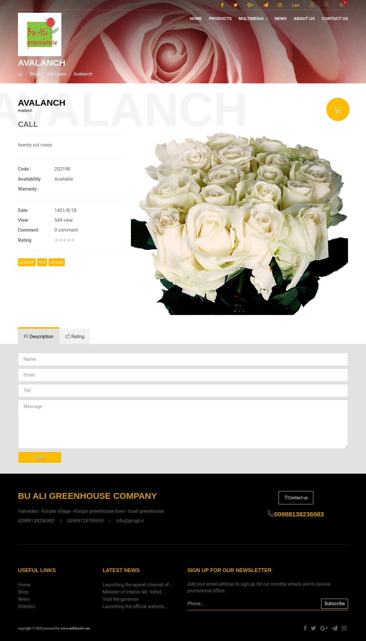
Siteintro (26, 606)
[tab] (38, 337)
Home (196, 18)
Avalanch (83, 74)
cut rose (56, 262)
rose (42, 262)
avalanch (26, 262)
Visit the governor (121, 599)
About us (304, 18)
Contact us (335, 18)
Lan (295, 5)
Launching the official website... (135, 606)
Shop (35, 74)
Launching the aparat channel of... (138, 584)
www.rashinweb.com (75, 628)
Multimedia (253, 18)
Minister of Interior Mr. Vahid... (134, 592)
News (280, 18)
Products (220, 18)
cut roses (57, 74)
